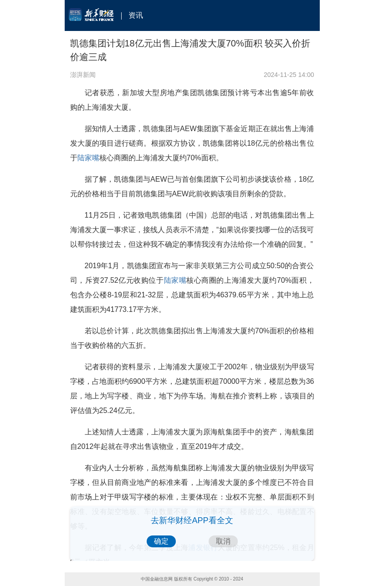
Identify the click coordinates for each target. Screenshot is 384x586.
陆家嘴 (88, 158)
